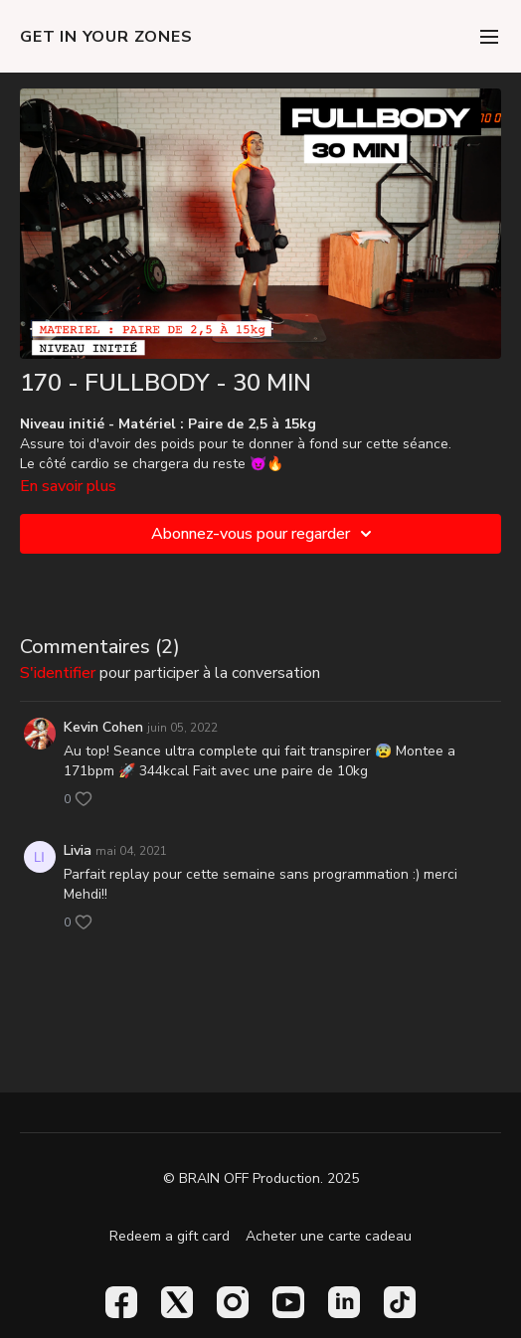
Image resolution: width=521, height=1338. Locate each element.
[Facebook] (121, 1302)
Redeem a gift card (169, 1236)
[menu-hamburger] (489, 36)
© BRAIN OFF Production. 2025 (261, 1179)
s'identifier (57, 673)
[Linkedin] (344, 1302)
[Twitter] (177, 1302)
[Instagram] (233, 1302)
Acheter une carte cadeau (329, 1236)
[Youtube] (288, 1302)
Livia (77, 850)
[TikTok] (400, 1302)
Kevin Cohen (103, 727)
